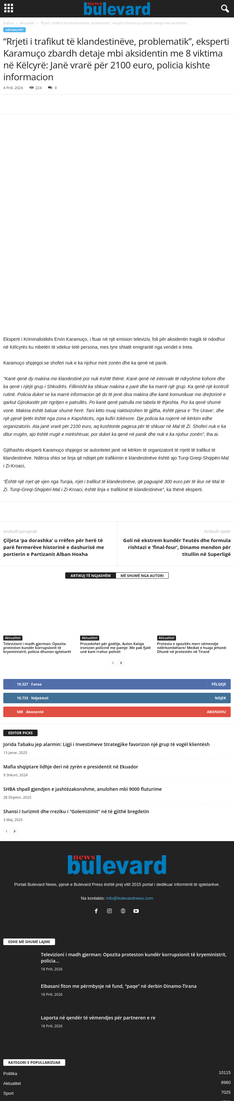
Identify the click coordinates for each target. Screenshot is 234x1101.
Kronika (10, 1041)
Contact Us (117, 1083)
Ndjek (220, 616)
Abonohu (216, 630)
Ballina (8, 23)
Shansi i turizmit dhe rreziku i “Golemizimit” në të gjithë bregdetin (76, 730)
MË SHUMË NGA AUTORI (142, 494)
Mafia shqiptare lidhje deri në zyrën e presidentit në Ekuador (70, 686)
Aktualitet (27, 23)
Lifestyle (11, 1032)
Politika (10, 992)
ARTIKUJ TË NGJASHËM (91, 494)
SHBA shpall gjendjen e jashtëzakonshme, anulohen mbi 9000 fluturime (82, 708)
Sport (8, 1012)
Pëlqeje (219, 603)
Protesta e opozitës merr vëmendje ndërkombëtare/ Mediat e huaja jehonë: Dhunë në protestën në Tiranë (192, 566)
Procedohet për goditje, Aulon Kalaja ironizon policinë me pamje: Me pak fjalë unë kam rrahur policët (115, 566)
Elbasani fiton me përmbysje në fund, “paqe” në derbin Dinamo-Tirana (119, 905)
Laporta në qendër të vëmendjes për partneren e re (98, 937)
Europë (10, 1051)
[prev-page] (113, 581)
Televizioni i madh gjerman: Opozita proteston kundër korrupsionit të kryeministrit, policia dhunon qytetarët (37, 566)
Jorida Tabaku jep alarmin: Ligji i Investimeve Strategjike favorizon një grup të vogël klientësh (106, 663)
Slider (8, 1022)
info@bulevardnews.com (129, 817)
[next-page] (121, 581)
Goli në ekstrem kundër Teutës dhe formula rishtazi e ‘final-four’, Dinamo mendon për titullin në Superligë (177, 466)
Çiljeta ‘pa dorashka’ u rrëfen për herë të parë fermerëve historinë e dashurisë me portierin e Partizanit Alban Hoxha (53, 466)
